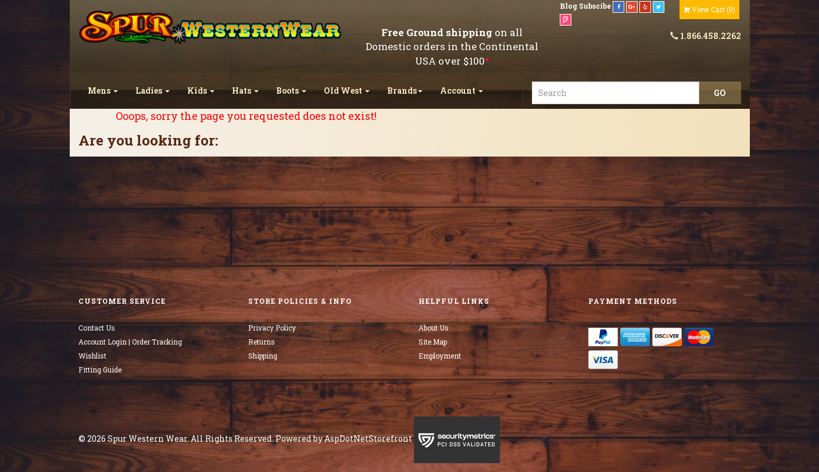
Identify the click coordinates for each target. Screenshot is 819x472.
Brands (405, 90)
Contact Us (96, 327)
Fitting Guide (99, 369)
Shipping (262, 355)
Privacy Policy (272, 327)
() (709, 9)
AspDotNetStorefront (368, 438)
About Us (434, 327)
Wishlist (92, 355)
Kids (200, 90)
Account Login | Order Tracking (130, 341)
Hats (245, 90)
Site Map (433, 341)
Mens (103, 90)
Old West (347, 90)
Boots (291, 90)
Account (461, 90)
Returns (261, 341)
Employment (440, 355)
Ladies (152, 90)
